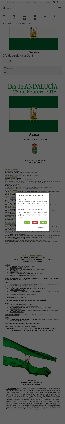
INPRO (45, 227)
